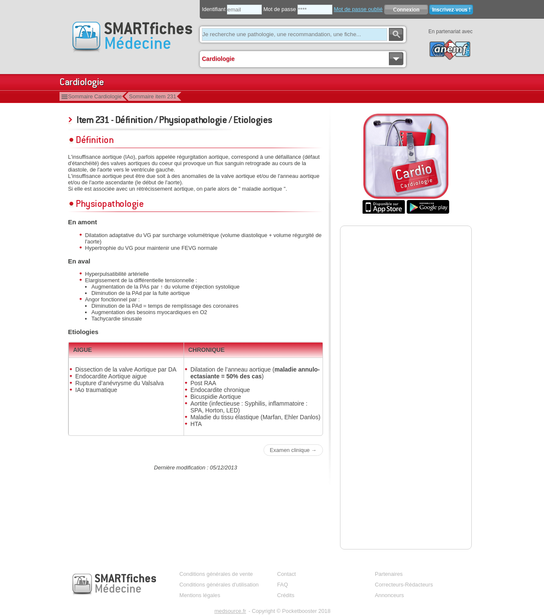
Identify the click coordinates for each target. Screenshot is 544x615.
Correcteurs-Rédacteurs (404, 584)
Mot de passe (280, 9)
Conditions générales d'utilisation (219, 584)
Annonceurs (389, 595)
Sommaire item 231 (152, 96)
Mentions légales (199, 595)
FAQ (282, 584)
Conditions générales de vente (216, 574)
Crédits (286, 595)
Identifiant (214, 9)
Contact (286, 574)
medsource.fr (230, 611)
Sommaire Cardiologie (95, 96)
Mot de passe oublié (358, 9)
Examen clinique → (293, 450)
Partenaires (388, 574)
